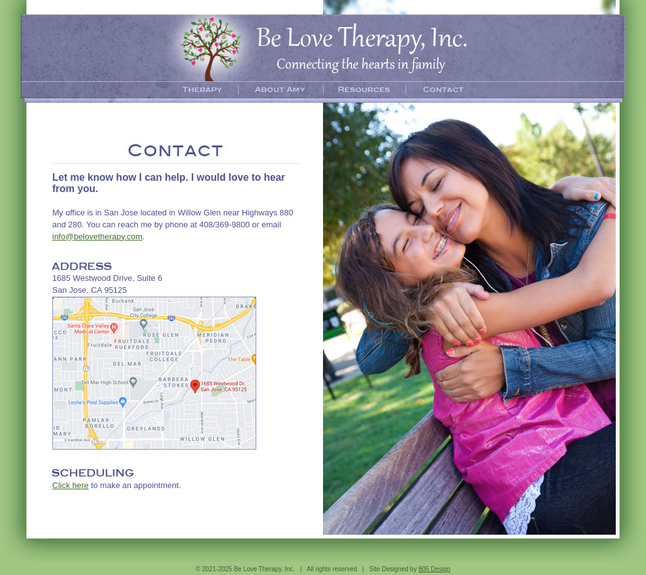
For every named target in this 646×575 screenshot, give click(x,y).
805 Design (435, 569)
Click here (70, 485)
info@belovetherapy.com (97, 236)
